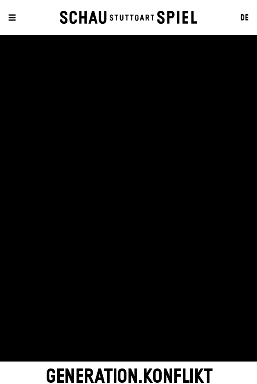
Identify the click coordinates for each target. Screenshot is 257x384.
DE (244, 17)
